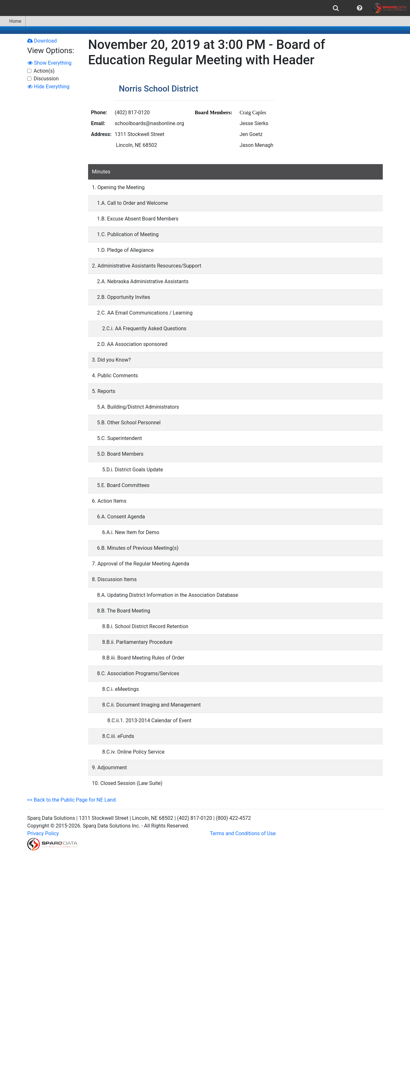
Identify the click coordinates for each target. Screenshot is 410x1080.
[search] (336, 8)
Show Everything (49, 63)
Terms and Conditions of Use (243, 833)
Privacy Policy (43, 833)
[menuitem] (336, 8)
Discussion (46, 79)
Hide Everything (49, 87)
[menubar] (205, 8)
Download (42, 41)
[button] (359, 8)
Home (12, 21)
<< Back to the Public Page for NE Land (71, 800)
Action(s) (44, 71)
